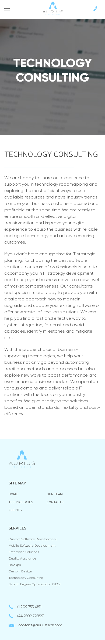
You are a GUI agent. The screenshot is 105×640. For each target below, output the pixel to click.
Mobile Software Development (32, 545)
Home (13, 494)
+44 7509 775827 (30, 616)
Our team (55, 494)
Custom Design (20, 571)
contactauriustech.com (40, 625)
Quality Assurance (22, 558)
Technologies (21, 502)
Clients (15, 510)
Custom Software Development (33, 539)
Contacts (55, 502)
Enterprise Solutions (24, 552)
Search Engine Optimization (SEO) (35, 584)
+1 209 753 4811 (28, 607)
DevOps (15, 565)
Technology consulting (26, 578)
